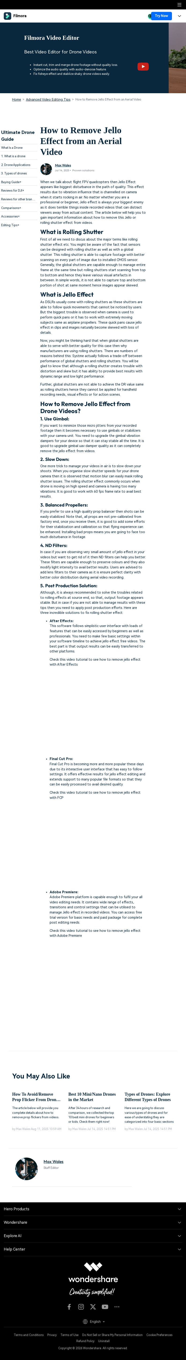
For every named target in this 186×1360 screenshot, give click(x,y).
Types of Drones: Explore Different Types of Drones (148, 1097)
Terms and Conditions (29, 1335)
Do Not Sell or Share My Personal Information (112, 1335)
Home (16, 99)
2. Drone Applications (15, 165)
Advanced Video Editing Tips (48, 99)
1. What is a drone (13, 156)
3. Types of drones (14, 173)
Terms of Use (69, 1335)
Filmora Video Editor (51, 37)
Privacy (52, 1335)
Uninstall (104, 1341)
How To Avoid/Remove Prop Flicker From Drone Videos (35, 1097)
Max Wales (63, 165)
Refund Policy (85, 1341)
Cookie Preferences (159, 1335)
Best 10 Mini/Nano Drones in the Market (92, 1097)
